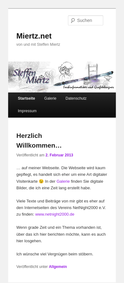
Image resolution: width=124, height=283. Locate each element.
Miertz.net (34, 36)
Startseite (26, 98)
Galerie (50, 98)
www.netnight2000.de (54, 214)
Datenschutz (76, 98)
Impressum (27, 111)
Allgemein (58, 267)
